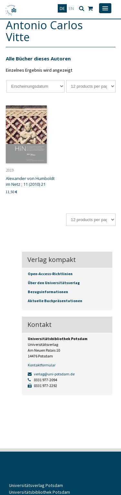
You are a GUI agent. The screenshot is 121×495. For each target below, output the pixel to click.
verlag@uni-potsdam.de (51, 374)
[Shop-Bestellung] (35, 86)
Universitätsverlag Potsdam (36, 485)
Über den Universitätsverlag (54, 282)
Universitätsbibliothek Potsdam (39, 492)
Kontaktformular (41, 365)
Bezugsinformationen (48, 291)
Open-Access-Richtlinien (50, 273)
